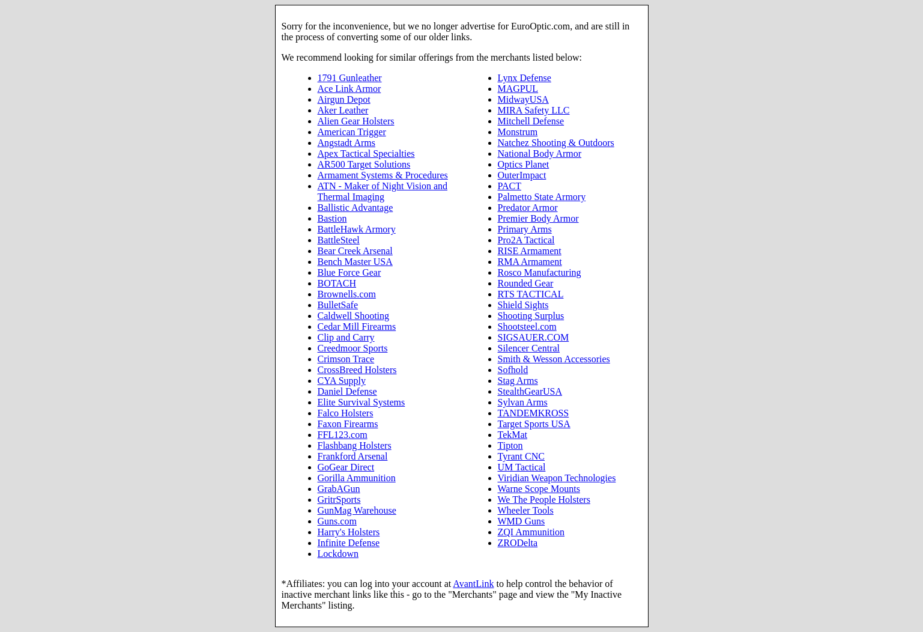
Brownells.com (347, 294)
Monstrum (518, 132)
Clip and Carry (346, 337)
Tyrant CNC (521, 456)
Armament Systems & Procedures (383, 175)
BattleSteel (339, 240)
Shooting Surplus (531, 316)
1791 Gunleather (350, 78)
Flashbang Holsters (355, 445)
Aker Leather (343, 110)
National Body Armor (540, 153)
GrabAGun (339, 489)
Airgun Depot (344, 99)
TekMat (513, 435)
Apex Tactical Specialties (366, 153)
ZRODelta (518, 543)
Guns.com (337, 521)
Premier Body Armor (538, 218)
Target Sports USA (534, 424)
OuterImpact (522, 175)
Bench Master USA (355, 262)
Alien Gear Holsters (356, 121)
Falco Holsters (346, 413)
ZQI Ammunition (531, 532)
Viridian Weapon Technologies (557, 478)
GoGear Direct (346, 467)
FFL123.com (343, 435)
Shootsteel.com (527, 326)
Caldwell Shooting (354, 316)
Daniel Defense (347, 391)
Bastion (332, 218)
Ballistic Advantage (355, 207)
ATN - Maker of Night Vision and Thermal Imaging (383, 191)
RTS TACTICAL (531, 294)
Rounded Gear (526, 283)
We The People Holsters (544, 499)
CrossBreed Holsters (357, 370)
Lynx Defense (524, 78)
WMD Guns (521, 521)
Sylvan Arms (523, 402)
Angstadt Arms (346, 143)
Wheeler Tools (526, 510)
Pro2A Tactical (526, 240)
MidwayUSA (523, 99)
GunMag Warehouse (357, 510)
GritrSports (339, 499)
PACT (509, 186)
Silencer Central (529, 348)
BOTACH (337, 283)
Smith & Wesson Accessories (554, 359)
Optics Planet (523, 164)
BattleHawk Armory (357, 229)
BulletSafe (338, 305)
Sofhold (513, 370)
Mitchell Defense (531, 121)
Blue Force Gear (349, 272)
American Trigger (352, 132)
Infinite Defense (349, 543)
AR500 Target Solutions (364, 164)
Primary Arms (525, 229)
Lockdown (338, 553)
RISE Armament (529, 251)
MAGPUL (518, 89)
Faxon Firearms (348, 424)
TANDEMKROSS (533, 413)
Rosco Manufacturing (539, 272)
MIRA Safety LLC (534, 110)
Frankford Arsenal (353, 456)
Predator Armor (528, 207)
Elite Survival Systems (361, 402)
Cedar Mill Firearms (357, 326)
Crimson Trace (346, 359)
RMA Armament (530, 262)
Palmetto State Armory (542, 197)
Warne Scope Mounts (539, 489)
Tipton (510, 445)
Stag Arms (518, 380)
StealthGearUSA (530, 391)
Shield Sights (523, 305)
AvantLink (473, 584)
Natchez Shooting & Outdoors (556, 143)
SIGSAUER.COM (533, 337)
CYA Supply (342, 380)
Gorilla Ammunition (357, 478)
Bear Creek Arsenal (355, 251)
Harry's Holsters (349, 532)
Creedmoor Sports (353, 348)
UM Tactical (522, 467)
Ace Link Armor (349, 89)
